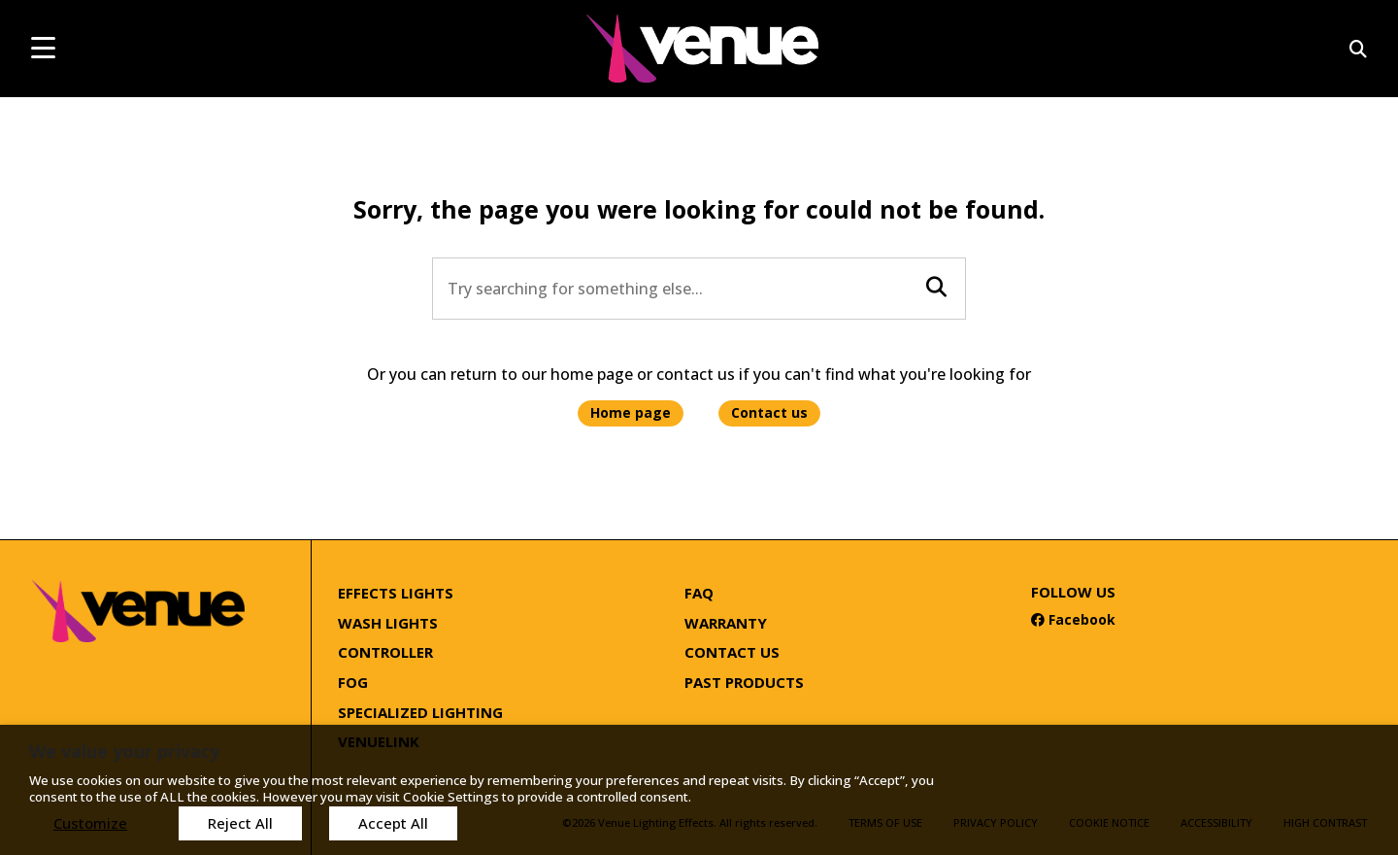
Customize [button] (90, 823)
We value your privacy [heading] (124, 751)
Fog (353, 682)
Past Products (744, 682)
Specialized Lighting (420, 712)
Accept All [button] (393, 823)
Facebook (1073, 619)
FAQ (699, 592)
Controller (385, 652)
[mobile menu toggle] (43, 47)
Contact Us (732, 652)
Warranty (725, 623)
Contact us (769, 412)
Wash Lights (388, 623)
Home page (630, 412)
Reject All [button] (240, 823)
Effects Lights (395, 592)
